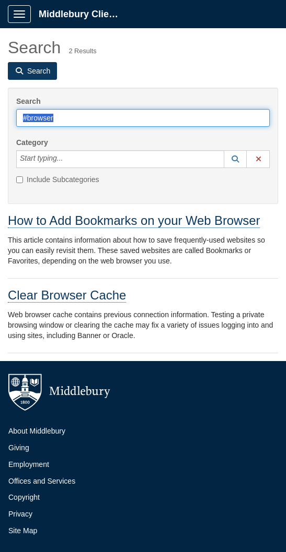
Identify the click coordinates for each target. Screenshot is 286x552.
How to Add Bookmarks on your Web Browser (134, 220)
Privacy (20, 514)
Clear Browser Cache (67, 295)
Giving (18, 447)
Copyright (24, 497)
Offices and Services (41, 481)
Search (28, 101)
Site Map (22, 530)
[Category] (68, 159)
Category (32, 142)
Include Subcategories (57, 179)
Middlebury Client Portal (84, 14)
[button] (235, 159)
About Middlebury (36, 431)
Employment (28, 464)
